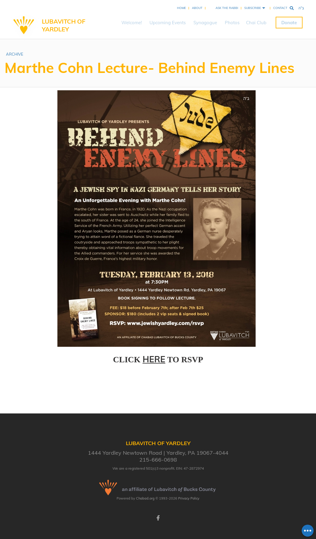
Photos (232, 22)
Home (181, 8)
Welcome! (131, 22)
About (197, 8)
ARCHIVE (14, 54)
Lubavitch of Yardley (63, 25)
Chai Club (256, 22)
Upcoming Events (167, 22)
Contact (280, 8)
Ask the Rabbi (227, 8)
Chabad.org (145, 498)
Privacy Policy (188, 498)
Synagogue (205, 22)
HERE (154, 359)
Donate (289, 22)
